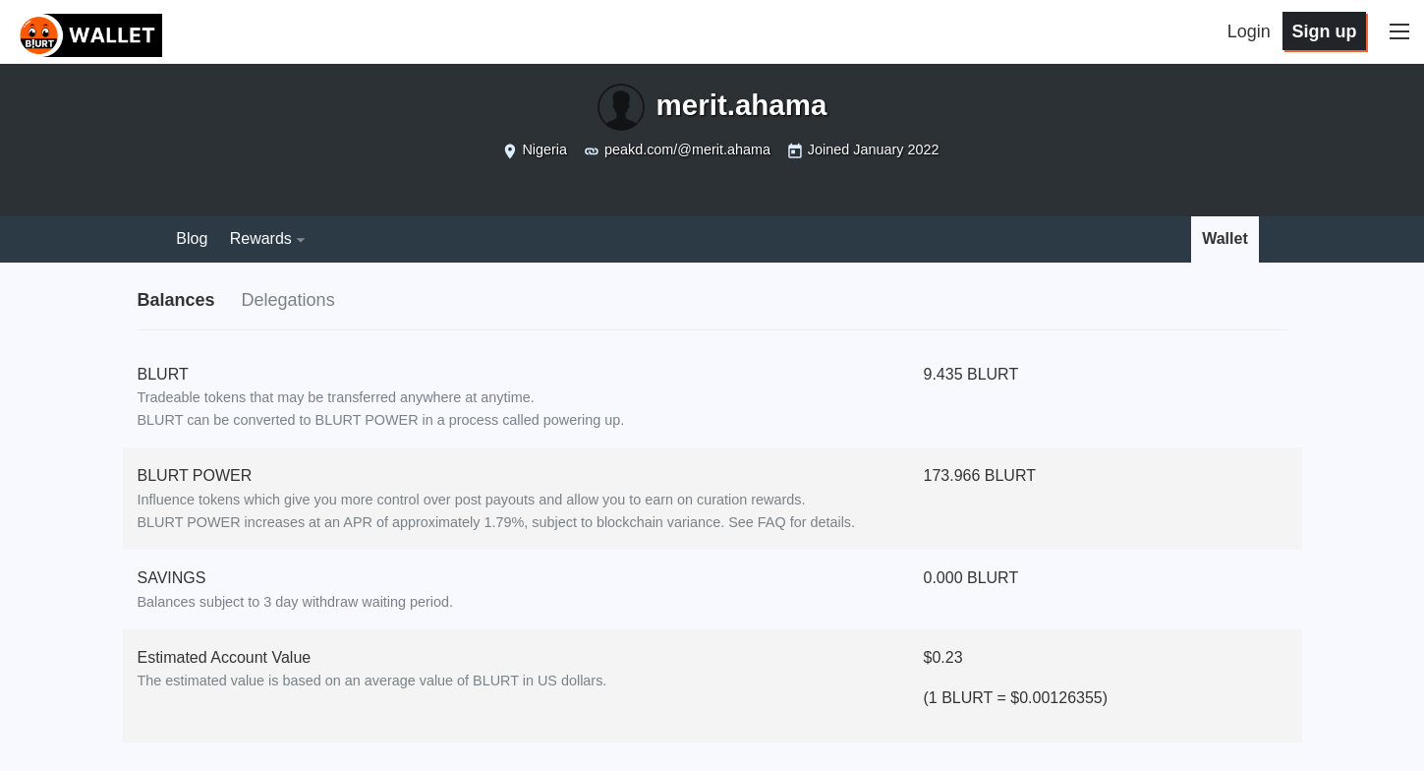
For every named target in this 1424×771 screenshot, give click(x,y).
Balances (176, 300)
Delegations (288, 300)
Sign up (1323, 31)
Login (1249, 31)
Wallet (1225, 238)
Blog (191, 238)
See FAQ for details (789, 522)
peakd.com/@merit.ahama (687, 149)
